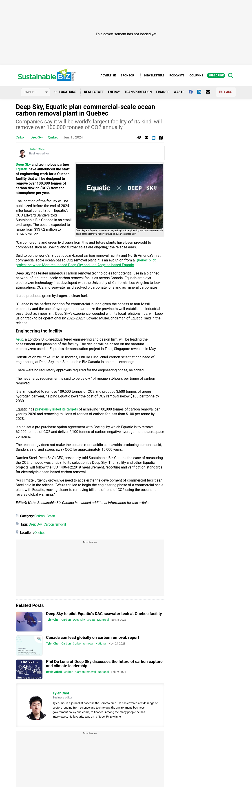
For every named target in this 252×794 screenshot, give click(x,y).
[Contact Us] (210, 92)
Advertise (108, 75)
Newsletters (154, 75)
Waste (179, 92)
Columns (196, 75)
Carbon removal (55, 524)
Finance (162, 92)
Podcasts (176, 75)
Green (50, 516)
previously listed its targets (56, 409)
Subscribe (216, 75)
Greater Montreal (98, 619)
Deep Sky (37, 137)
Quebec (53, 137)
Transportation (138, 92)
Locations (65, 92)
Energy (114, 92)
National (100, 643)
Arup (19, 339)
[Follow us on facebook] (193, 91)
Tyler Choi (36, 149)
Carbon (20, 137)
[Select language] (35, 92)
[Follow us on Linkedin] (201, 91)
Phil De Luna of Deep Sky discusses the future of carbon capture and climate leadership (104, 663)
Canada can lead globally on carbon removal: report (92, 637)
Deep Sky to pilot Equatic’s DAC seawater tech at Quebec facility (104, 613)
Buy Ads (225, 92)
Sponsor (127, 75)
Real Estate (94, 92)
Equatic (22, 169)
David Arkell (54, 672)
